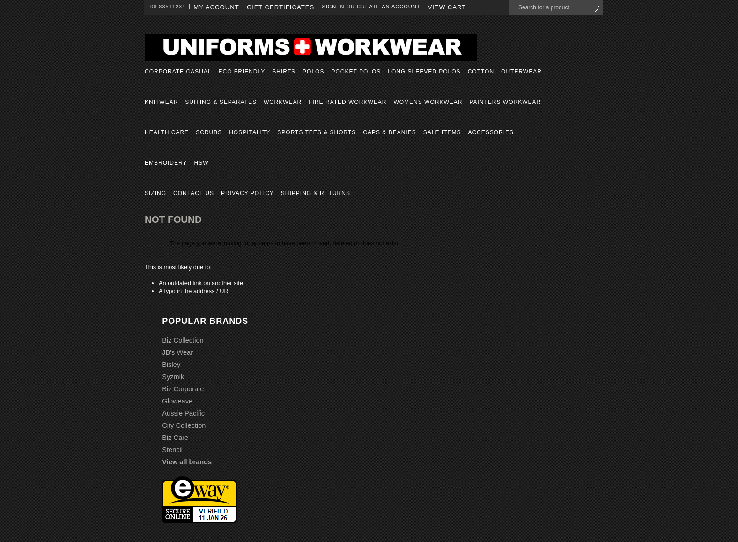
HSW (201, 163)
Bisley (171, 364)
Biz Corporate (183, 389)
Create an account (388, 6)
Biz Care (175, 437)
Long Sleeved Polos (424, 71)
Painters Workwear (505, 102)
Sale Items (442, 132)
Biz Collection (182, 340)
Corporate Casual (178, 71)
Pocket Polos (356, 71)
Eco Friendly (241, 71)
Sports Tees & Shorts (316, 132)
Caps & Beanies (389, 132)
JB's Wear (177, 352)
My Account (216, 7)
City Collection (184, 425)
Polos (313, 71)
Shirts (283, 71)
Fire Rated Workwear (347, 102)
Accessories (491, 132)
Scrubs (209, 132)
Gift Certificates (281, 7)
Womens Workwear (427, 102)
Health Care (167, 132)
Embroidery (166, 163)
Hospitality (249, 132)
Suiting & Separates (221, 102)
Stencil (172, 450)
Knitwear (161, 102)
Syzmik (173, 377)
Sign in (333, 6)
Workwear (283, 102)
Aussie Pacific (183, 413)
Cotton (481, 71)
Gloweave (177, 401)
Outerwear (521, 71)
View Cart (447, 7)
